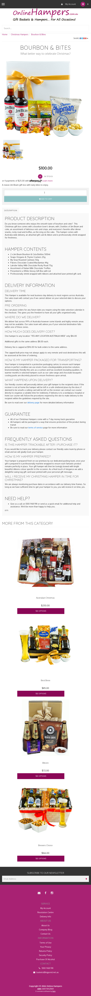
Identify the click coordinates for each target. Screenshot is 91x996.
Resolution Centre (45, 912)
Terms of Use (45, 942)
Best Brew (45, 680)
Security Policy (45, 955)
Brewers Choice (45, 845)
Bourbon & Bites (38, 34)
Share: (80, 38)
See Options (40, 611)
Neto (54, 991)
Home (4, 34)
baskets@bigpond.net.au (45, 972)
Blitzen (45, 763)
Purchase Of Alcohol (45, 959)
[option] (45, 100)
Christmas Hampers (19, 34)
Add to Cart (45, 199)
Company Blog (45, 929)
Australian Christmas (45, 597)
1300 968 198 (45, 968)
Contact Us (45, 934)
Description (10, 210)
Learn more (47, 181)
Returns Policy (45, 951)
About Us (45, 925)
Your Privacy (45, 947)
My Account (68, 4)
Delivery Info (45, 916)
